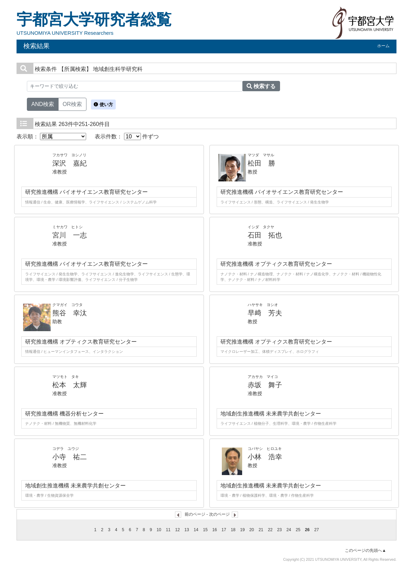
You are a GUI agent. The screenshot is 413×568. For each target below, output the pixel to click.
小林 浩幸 (265, 457)
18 (233, 529)
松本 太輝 (69, 385)
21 (261, 529)
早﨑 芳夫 (265, 313)
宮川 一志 (69, 235)
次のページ (219, 514)
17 (223, 529)
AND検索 (42, 103)
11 (168, 529)
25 (298, 529)
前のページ (195, 514)
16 (214, 529)
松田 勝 (261, 163)
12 (177, 529)
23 (279, 529)
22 (270, 529)
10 (159, 529)
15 (205, 529)
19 (242, 529)
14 (196, 529)
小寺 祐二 (69, 457)
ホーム (383, 45)
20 (251, 529)
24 (289, 529)
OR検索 (72, 103)
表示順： (51, 136)
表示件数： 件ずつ (127, 136)
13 (186, 529)
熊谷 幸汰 (69, 313)
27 (316, 529)
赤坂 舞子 (265, 385)
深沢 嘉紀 (69, 163)
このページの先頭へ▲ (365, 550)
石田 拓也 (265, 235)
